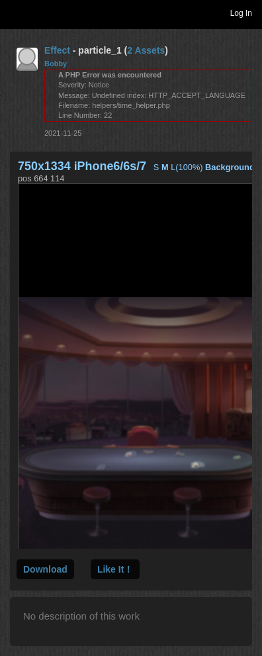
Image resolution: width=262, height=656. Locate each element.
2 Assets (146, 50)
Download (45, 569)
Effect (57, 50)
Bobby (55, 64)
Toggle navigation (16, 12)
